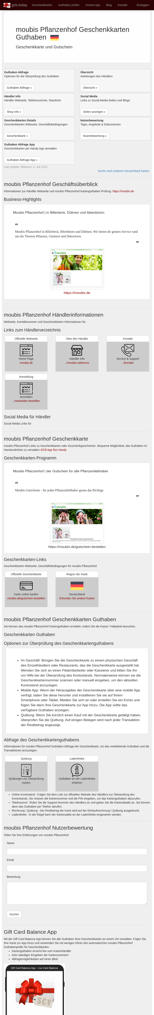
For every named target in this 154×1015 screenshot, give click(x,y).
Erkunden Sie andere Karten (77, 598)
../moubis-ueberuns (77, 362)
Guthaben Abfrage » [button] (19, 87)
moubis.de (26, 362)
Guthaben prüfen (68, 5)
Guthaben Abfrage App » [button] (22, 160)
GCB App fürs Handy (54, 449)
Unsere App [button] (92, 5)
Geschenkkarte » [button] (17, 135)
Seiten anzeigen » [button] (94, 111)
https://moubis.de (123, 191)
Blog (109, 5)
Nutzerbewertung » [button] (95, 135)
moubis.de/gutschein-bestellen (26, 598)
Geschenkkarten (42, 5)
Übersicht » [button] (90, 87)
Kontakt (122, 5)
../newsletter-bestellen (26, 400)
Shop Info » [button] (14, 111)
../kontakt (128, 362)
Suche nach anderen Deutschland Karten (123, 171)
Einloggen (143, 5)
